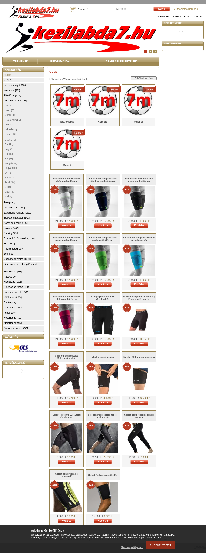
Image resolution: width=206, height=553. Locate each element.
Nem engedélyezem (132, 547)
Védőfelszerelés (71, 79)
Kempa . (12, 124)
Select (11, 134)
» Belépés (163, 16)
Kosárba (66, 225)
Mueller (11, 129)
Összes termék (16, 328)
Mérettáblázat (13, 323)
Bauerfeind (13, 119)
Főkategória (55, 79)
